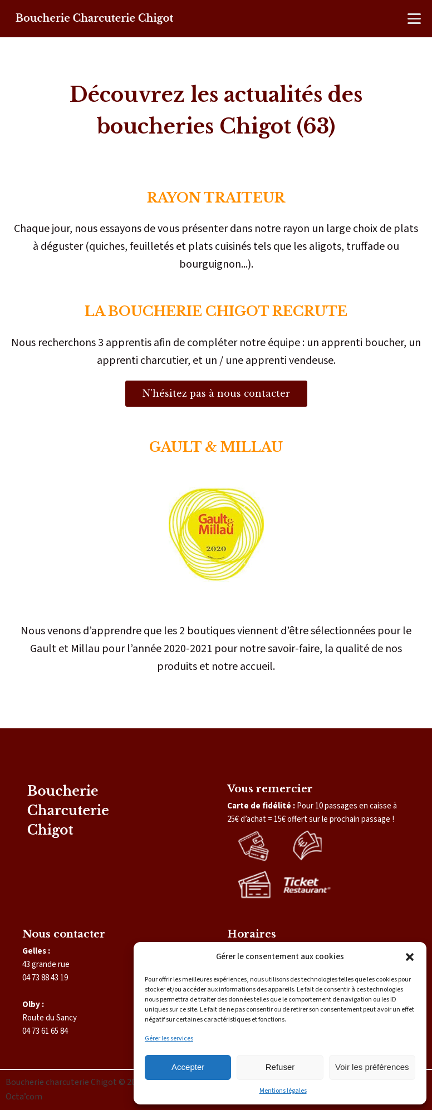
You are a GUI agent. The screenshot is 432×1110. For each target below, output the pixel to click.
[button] (409, 957)
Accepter (187, 1067)
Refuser (280, 1067)
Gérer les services (169, 1038)
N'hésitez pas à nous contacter (216, 393)
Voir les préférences (372, 1067)
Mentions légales (283, 1091)
